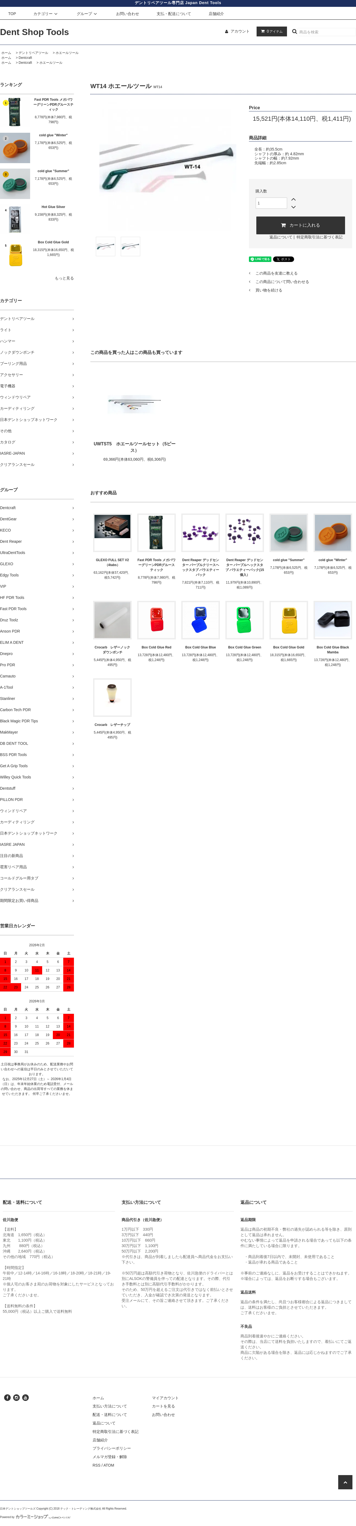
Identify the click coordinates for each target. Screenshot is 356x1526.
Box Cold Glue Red (156, 647)
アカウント (240, 31)
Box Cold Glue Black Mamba (333, 649)
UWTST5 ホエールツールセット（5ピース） (135, 447)
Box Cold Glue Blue (200, 647)
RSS (97, 1465)
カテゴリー (46, 13)
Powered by (35, 1517)
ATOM (109, 1465)
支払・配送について (174, 13)
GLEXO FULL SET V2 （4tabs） (112, 562)
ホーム (6, 53)
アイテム (271, 31)
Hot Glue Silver (53, 207)
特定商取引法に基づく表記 (320, 237)
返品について (280, 237)
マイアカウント (165, 1398)
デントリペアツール (33, 53)
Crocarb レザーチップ (112, 725)
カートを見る (163, 1406)
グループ (88, 13)
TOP (12, 13)
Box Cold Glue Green (244, 647)
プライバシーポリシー (112, 1448)
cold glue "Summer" (53, 171)
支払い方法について (110, 1406)
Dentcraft (25, 58)
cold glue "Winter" (53, 135)
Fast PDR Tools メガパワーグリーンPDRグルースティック (53, 104)
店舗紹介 (216, 13)
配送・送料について (110, 1414)
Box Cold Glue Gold (53, 242)
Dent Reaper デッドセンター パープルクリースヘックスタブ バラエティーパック (200, 567)
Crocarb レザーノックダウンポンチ (112, 649)
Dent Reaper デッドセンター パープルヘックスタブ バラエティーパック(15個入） (244, 567)
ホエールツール (67, 53)
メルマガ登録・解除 (110, 1457)
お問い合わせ (127, 13)
